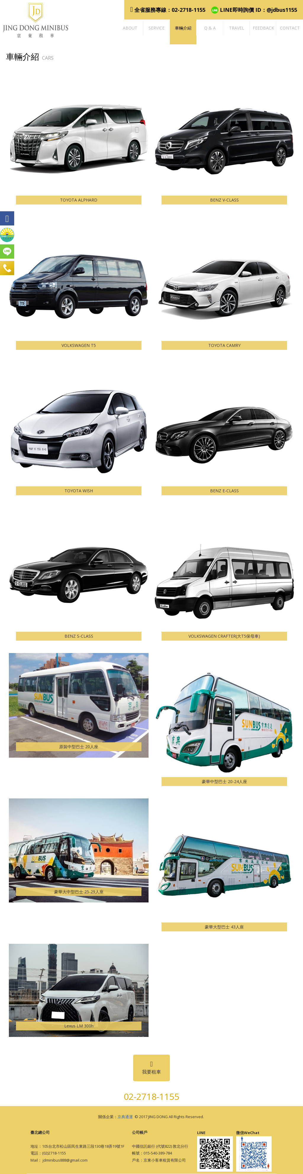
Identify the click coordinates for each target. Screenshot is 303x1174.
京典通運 (125, 1116)
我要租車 (151, 1068)
